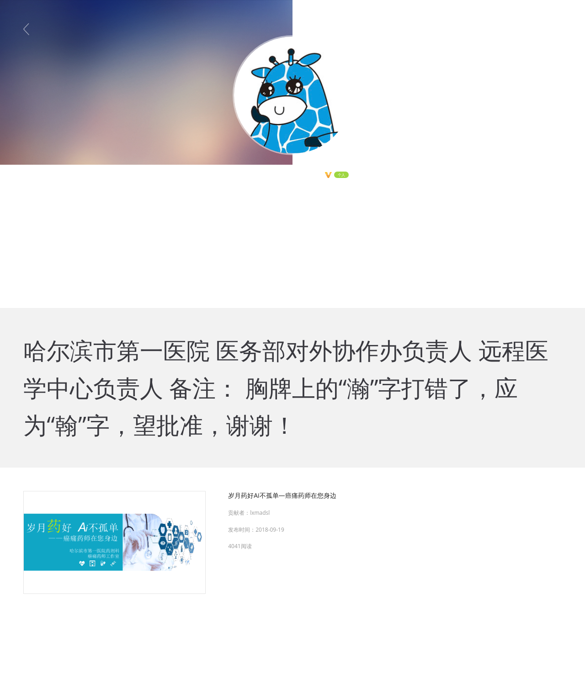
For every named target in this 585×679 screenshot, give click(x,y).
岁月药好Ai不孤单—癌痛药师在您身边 (282, 495)
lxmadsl (260, 513)
